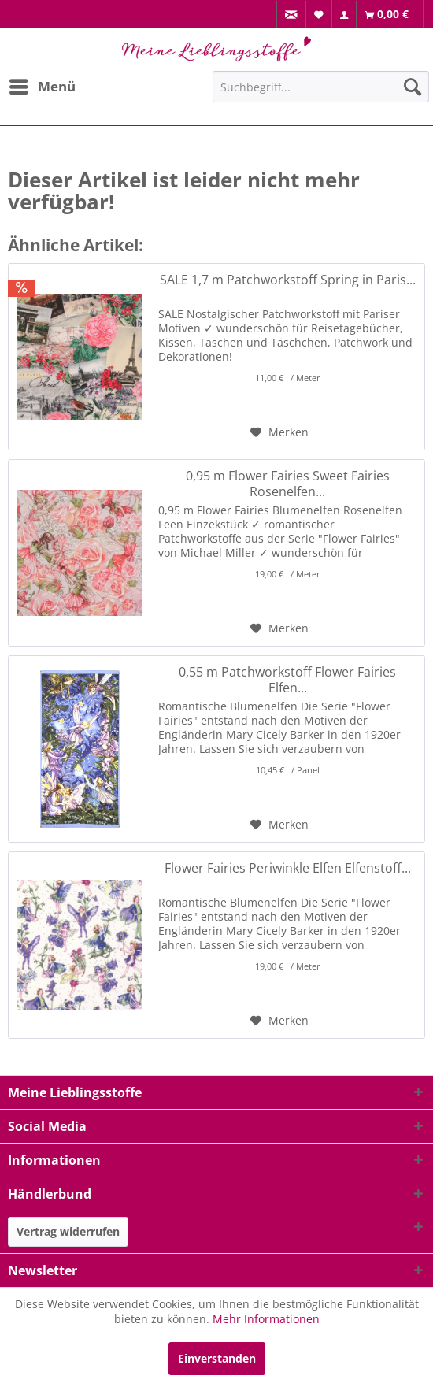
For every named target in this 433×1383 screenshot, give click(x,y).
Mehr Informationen (266, 1318)
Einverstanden (217, 1358)
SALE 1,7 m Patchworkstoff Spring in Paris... (288, 280)
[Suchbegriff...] (321, 86)
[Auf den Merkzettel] (279, 432)
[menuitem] (291, 14)
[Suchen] (412, 86)
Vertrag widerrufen (68, 1231)
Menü (42, 84)
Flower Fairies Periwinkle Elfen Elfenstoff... (288, 868)
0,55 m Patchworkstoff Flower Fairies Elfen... (287, 679)
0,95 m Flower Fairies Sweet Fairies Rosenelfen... (288, 483)
